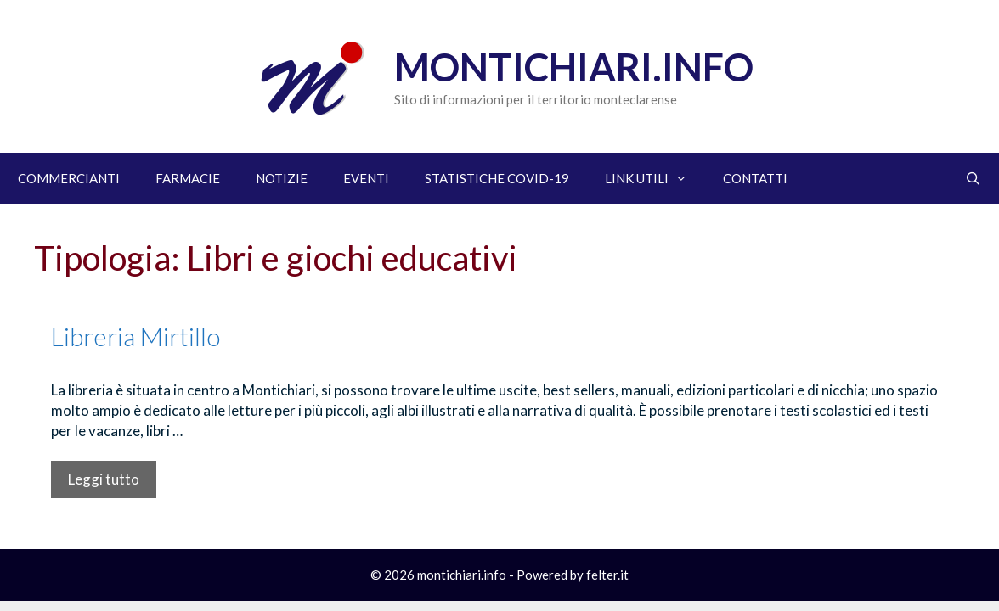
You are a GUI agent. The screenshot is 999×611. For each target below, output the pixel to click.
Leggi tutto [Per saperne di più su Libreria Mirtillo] (103, 479)
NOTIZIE (282, 178)
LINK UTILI (655, 178)
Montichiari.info (573, 67)
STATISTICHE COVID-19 (497, 178)
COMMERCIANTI (69, 178)
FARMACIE (187, 178)
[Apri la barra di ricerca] (973, 178)
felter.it (607, 574)
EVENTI (366, 178)
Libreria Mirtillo (135, 336)
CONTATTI (755, 178)
